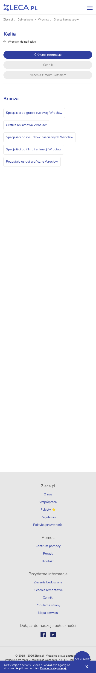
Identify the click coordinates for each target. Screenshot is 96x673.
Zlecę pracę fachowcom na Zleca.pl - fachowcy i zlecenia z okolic (20, 7)
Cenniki (48, 597)
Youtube (53, 634)
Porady (48, 553)
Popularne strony (48, 605)
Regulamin (48, 517)
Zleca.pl (8, 19)
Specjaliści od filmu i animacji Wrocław (33, 149)
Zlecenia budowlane (48, 582)
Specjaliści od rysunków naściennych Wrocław (39, 137)
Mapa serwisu (48, 612)
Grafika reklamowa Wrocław (26, 125)
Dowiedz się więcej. (53, 668)
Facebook (43, 634)
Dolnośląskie (25, 19)
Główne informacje (47, 54)
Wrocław (43, 19)
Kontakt (48, 561)
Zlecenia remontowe (48, 590)
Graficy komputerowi (66, 19)
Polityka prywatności (48, 525)
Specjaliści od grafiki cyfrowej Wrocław (34, 112)
